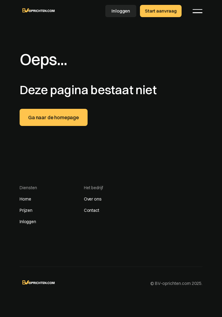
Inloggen (120, 11)
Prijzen (26, 210)
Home (25, 199)
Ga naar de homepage (53, 117)
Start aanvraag (161, 11)
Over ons (93, 199)
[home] (39, 10)
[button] (197, 11)
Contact (91, 210)
